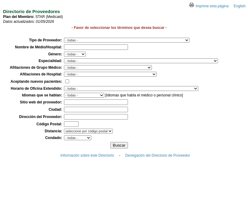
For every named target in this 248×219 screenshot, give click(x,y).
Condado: (53, 138)
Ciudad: (55, 109)
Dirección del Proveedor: (40, 117)
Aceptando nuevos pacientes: (36, 81)
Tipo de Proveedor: (45, 40)
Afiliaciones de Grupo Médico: (36, 67)
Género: (55, 54)
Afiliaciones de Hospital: (41, 74)
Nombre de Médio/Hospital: (38, 47)
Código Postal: (49, 124)
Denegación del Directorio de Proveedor (157, 155)
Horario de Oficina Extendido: (36, 88)
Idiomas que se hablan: (42, 95)
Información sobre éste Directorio (87, 155)
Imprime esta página (209, 6)
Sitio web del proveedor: (41, 102)
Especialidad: (50, 61)
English (240, 6)
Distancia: (53, 131)
